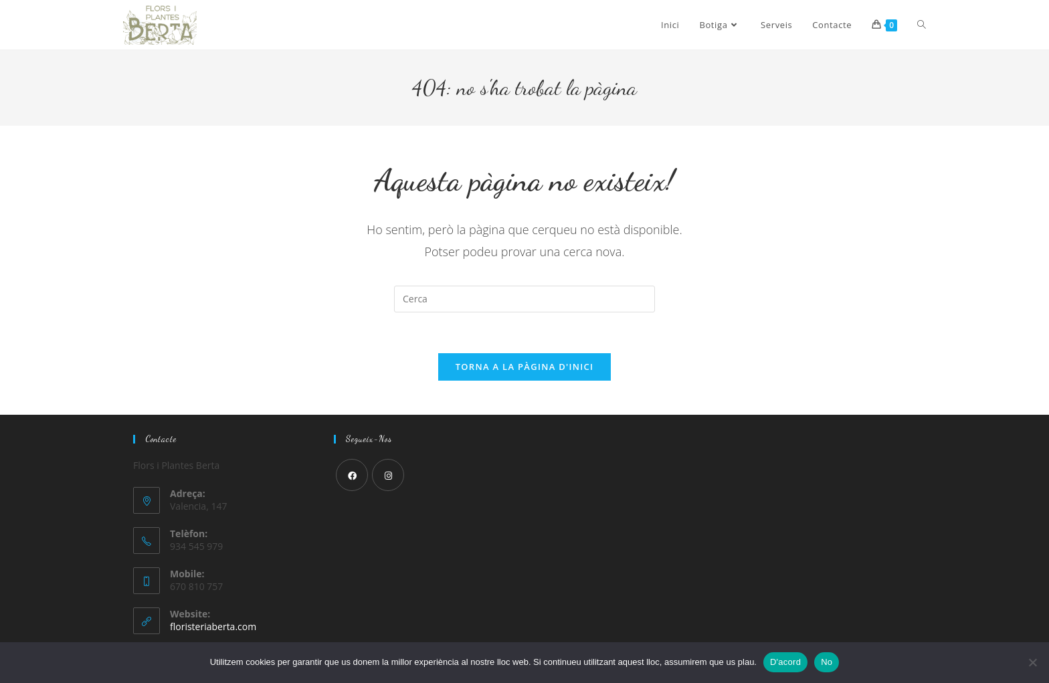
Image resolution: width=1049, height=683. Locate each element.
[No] (1032, 662)
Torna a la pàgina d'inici (525, 367)
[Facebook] (352, 475)
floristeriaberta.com (213, 626)
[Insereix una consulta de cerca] (524, 299)
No (826, 662)
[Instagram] (388, 475)
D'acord (785, 662)
